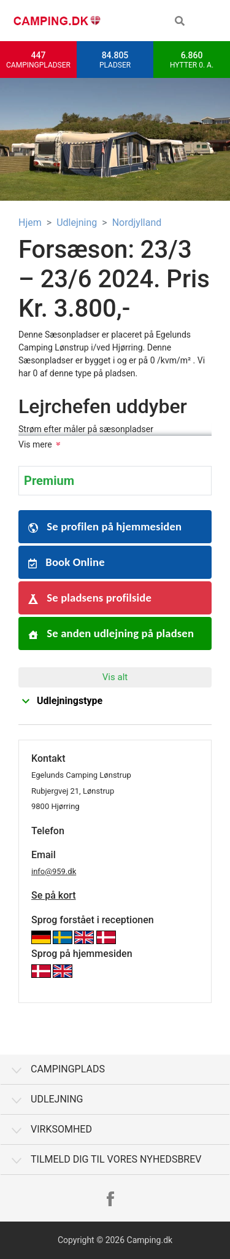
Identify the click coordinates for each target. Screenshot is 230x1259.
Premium (49, 480)
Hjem (30, 222)
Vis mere (35, 444)
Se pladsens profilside (89, 598)
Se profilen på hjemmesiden (105, 526)
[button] (179, 20)
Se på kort (53, 895)
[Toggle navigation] (211, 20)
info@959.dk (53, 871)
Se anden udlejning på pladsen (111, 633)
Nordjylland (137, 222)
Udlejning (76, 222)
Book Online (66, 562)
